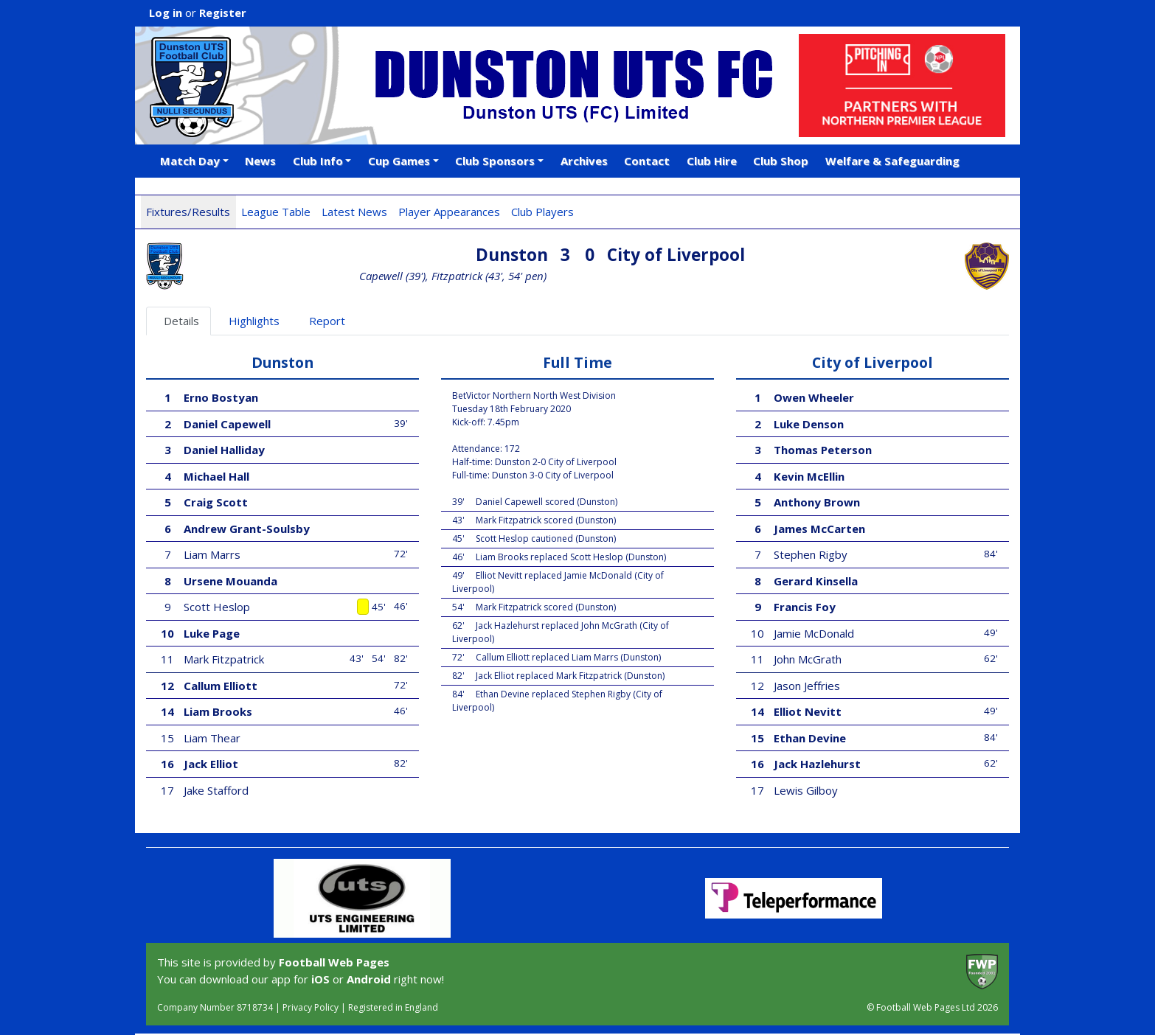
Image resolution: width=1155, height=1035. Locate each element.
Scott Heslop (217, 606)
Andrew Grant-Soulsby (247, 528)
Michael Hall (216, 476)
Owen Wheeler (814, 397)
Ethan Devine (810, 738)
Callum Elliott (220, 685)
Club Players (542, 211)
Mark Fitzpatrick (224, 659)
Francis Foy (805, 606)
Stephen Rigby (810, 554)
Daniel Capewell (227, 424)
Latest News (354, 211)
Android (369, 979)
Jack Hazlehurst (817, 763)
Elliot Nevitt (808, 711)
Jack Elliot (211, 763)
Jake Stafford (216, 790)
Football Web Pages (334, 962)
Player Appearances (449, 211)
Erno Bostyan (221, 397)
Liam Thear (212, 738)
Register (222, 12)
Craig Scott (216, 502)
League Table (276, 211)
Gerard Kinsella (816, 581)
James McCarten (819, 528)
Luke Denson (809, 424)
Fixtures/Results (188, 211)
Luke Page (212, 633)
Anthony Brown (817, 502)
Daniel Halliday (224, 449)
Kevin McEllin (809, 476)
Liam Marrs (212, 554)
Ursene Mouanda (230, 581)
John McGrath (808, 659)
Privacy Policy (310, 1007)
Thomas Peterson (823, 449)
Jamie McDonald (814, 633)
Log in (165, 12)
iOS (320, 979)
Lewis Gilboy (806, 790)
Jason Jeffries (807, 685)
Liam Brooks (218, 711)
